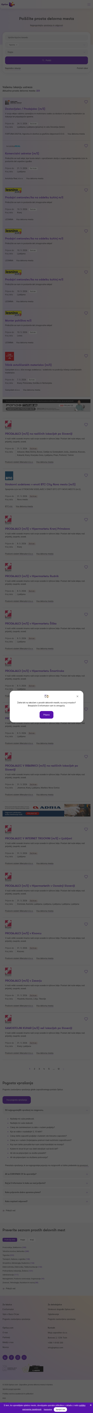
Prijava (46, 715)
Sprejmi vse (60, 1409)
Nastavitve (48, 1409)
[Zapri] (77, 697)
